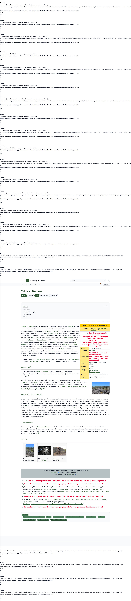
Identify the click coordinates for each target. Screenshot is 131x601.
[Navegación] (22, 280)
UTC (91, 364)
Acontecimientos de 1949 (29, 519)
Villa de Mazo (83, 386)
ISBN (61, 491)
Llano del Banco (41, 340)
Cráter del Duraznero (67, 337)
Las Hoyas (66, 344)
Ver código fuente (44, 295)
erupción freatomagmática (68, 408)
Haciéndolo (54, 472)
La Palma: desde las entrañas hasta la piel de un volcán (54, 489)
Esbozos (49, 517)
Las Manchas (101, 517)
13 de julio (74, 344)
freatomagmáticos (34, 361)
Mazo (62, 349)
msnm (35, 382)
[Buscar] (88, 280)
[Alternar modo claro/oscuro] (109, 281)
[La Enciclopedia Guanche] (35, 280)
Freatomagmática (94, 372)
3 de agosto (52, 351)
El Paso (70, 384)
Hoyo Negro (39, 346)
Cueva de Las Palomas (43, 427)
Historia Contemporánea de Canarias (75, 517)
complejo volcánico (42, 371)
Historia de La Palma (91, 517)
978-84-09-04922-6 (67, 491)
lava (54, 342)
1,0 (25, 480)
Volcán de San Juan (28, 326)
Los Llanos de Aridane (65, 386)
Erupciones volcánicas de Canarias (59, 519)
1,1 (27, 480)
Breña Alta (32, 389)
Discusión (30, 295)
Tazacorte (75, 386)
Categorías (25, 514)
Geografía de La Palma (43, 519)
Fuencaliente (24, 389)
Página (23, 295)
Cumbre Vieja (57, 331)
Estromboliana (93, 370)
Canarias (70, 326)
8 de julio (30, 340)
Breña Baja (39, 389)
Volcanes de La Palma (59, 517)
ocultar (105, 305)
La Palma (92, 350)
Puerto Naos (30, 405)
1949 (57, 333)
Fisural (91, 368)
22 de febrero (36, 337)
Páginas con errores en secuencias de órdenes (33, 517)
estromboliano (76, 359)
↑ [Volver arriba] (23, 484)
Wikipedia (72, 475)
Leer (37, 295)
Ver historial (54, 295)
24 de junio (51, 333)
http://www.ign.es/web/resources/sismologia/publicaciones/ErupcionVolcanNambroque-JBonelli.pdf (53, 504)
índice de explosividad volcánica (42, 359)
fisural (68, 359)
